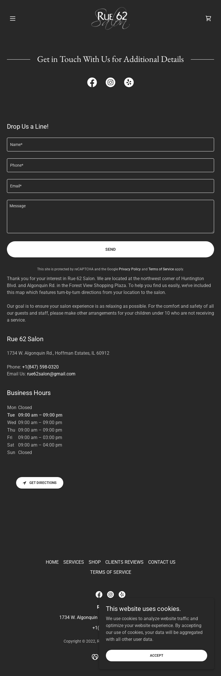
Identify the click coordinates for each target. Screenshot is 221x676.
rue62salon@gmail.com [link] (51, 374)
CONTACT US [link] (162, 562)
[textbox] (110, 144)
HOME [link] (52, 562)
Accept (156, 655)
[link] (110, 18)
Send (110, 249)
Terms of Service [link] (161, 269)
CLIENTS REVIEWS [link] (124, 562)
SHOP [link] (95, 562)
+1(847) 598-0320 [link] (40, 367)
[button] (22, 18)
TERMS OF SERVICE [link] (110, 572)
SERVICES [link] (73, 562)
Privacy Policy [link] (130, 269)
